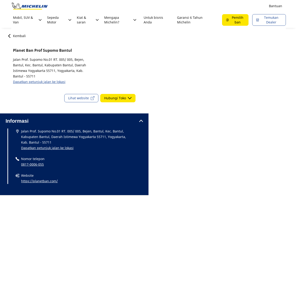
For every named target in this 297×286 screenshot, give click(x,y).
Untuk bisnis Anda (153, 19)
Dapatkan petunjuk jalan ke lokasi (39, 82)
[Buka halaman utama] (29, 6)
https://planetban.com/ (39, 181)
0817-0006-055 (32, 164)
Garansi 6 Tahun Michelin (190, 19)
